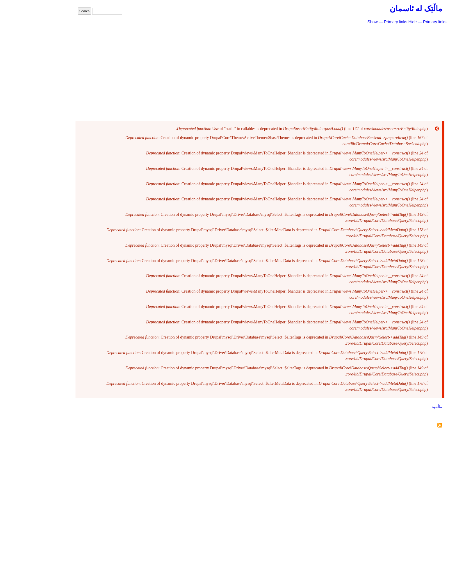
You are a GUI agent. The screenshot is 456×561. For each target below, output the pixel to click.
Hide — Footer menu (394, 535)
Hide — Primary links (396, 21)
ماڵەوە (406, 407)
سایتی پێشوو (397, 114)
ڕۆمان (406, 55)
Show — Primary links (356, 21)
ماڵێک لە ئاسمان (385, 8)
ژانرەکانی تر (398, 91)
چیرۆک (406, 43)
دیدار (408, 79)
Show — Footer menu (359, 535)
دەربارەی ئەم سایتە (387, 102)
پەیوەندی (397, 543)
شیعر (408, 31)
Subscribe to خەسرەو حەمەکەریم (409, 425)
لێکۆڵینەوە (401, 67)
